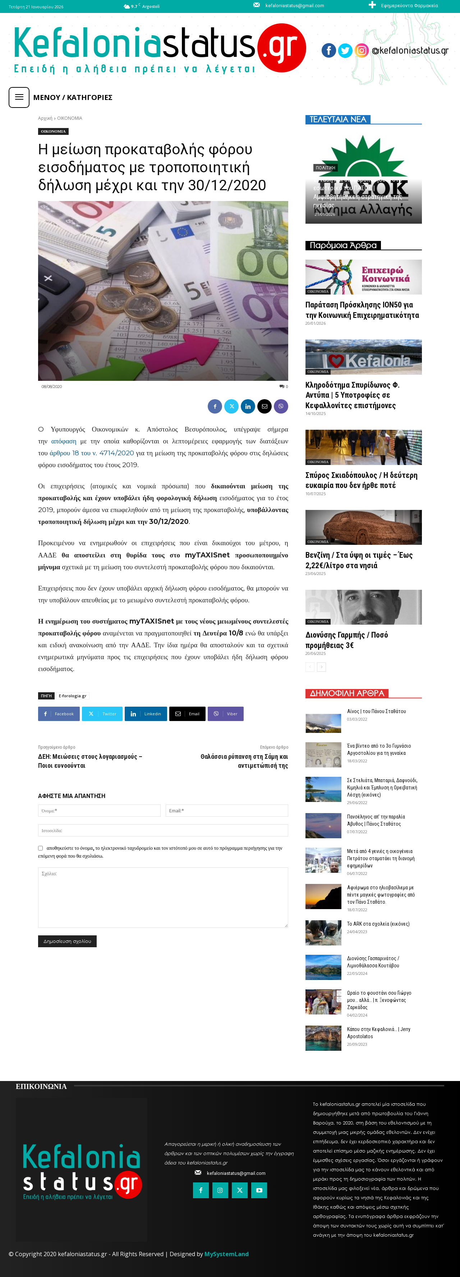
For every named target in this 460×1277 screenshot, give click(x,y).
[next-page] (321, 667)
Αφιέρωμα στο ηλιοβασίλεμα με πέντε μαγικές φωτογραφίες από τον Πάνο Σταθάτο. (381, 895)
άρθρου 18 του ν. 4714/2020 (92, 453)
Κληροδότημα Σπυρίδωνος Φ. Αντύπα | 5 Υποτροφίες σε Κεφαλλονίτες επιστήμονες (352, 395)
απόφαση (64, 441)
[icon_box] (402, 5)
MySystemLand (226, 1254)
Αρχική (45, 118)
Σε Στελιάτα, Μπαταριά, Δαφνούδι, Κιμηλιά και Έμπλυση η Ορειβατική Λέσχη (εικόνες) (382, 787)
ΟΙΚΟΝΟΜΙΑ (69, 118)
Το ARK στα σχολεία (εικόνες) (378, 924)
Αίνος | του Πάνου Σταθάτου (376, 711)
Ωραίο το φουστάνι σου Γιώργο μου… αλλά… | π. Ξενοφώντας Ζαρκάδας (379, 1000)
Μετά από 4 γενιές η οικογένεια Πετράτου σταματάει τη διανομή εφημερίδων (381, 858)
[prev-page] (309, 667)
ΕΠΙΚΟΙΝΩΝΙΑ (41, 1085)
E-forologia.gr (73, 695)
